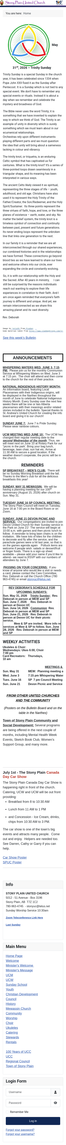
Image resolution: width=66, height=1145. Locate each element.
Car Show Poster (15, 857)
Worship (11, 1018)
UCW (9, 980)
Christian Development (22, 994)
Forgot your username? (20, 1134)
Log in (33, 1121)
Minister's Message (19, 970)
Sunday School (16, 984)
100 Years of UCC (18, 1051)
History (11, 1004)
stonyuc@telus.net (38, 579)
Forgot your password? (20, 1130)
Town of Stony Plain (20, 1066)
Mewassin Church (18, 1008)
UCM (9, 975)
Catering (12, 1032)
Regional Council (18, 1061)
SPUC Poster (12, 862)
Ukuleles (12, 1028)
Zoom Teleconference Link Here (24, 917)
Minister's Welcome (20, 965)
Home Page (14, 956)
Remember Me (19, 1112)
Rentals (11, 1042)
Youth (10, 989)
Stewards (12, 1037)
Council (11, 999)
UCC (9, 1056)
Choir (9, 1023)
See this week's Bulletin (19, 338)
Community (14, 1013)
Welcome (12, 961)
